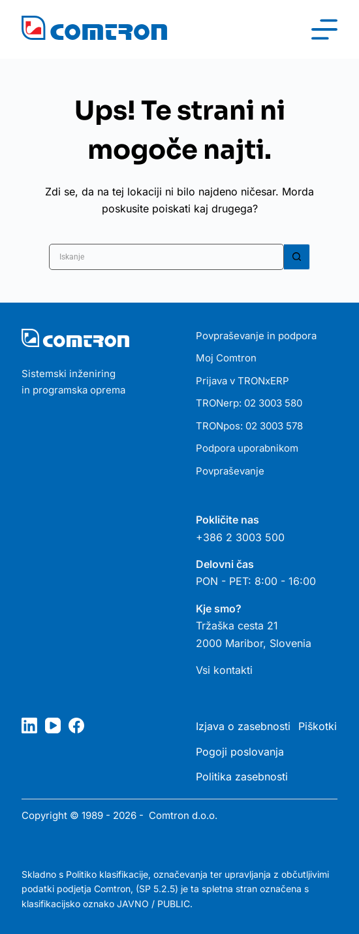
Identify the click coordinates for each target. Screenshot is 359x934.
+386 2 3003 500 (240, 537)
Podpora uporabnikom (247, 448)
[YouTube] (53, 725)
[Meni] (324, 29)
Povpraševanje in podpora (256, 335)
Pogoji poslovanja (240, 751)
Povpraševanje (230, 471)
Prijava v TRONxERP (242, 381)
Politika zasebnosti (242, 776)
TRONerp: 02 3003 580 (249, 403)
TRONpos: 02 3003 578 (249, 426)
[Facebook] (76, 725)
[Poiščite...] (166, 257)
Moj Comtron (226, 358)
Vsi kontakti (224, 669)
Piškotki (317, 726)
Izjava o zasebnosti (243, 726)
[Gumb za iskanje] (297, 257)
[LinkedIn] (29, 725)
